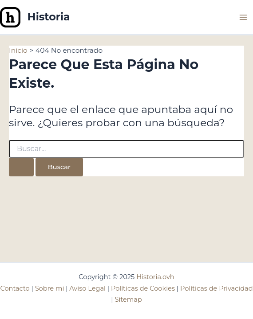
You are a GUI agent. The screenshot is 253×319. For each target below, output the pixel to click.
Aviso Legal (87, 288)
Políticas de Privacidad (216, 288)
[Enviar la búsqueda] (21, 167)
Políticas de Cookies (143, 288)
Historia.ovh (155, 277)
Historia (49, 16)
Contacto (14, 288)
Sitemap (128, 299)
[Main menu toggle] (243, 17)
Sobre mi (49, 288)
